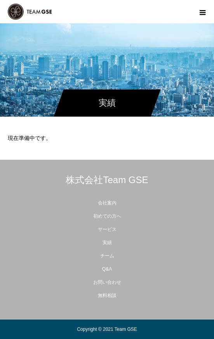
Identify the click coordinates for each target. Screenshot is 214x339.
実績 (107, 242)
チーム (107, 256)
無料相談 (107, 295)
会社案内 (107, 203)
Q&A (107, 269)
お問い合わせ (107, 282)
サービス (107, 229)
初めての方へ (107, 216)
